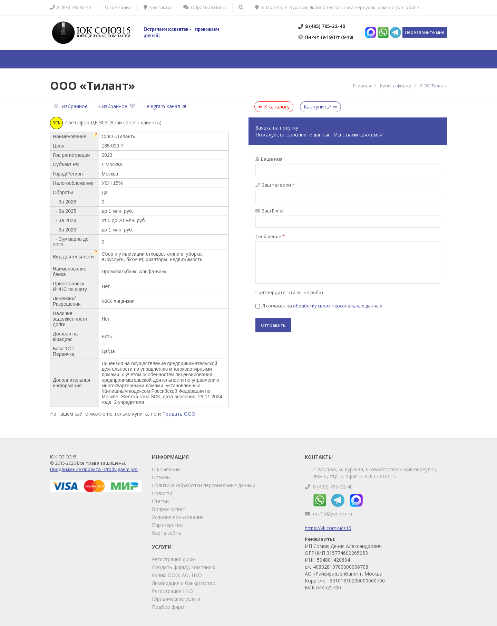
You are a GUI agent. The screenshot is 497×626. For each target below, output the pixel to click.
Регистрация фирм (174, 559)
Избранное (71, 106)
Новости (162, 493)
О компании (166, 469)
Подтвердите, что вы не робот (289, 292)
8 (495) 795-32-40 (333, 486)
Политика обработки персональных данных (203, 485)
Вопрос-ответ (168, 509)
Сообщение (270, 236)
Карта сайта (166, 533)
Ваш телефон (274, 185)
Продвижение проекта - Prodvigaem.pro (94, 469)
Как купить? (317, 106)
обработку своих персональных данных (337, 306)
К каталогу (277, 106)
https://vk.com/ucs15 (328, 528)
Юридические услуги (176, 599)
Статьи (160, 501)
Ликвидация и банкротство (184, 583)
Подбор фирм (168, 607)
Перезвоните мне (425, 32)
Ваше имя (268, 159)
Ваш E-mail (269, 211)
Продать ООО (178, 413)
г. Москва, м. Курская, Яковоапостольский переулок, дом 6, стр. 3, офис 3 (337, 7)
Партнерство (167, 525)
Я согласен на (318, 306)
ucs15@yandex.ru (332, 513)
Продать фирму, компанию (183, 567)
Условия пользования (178, 517)
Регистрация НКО (172, 591)
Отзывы (161, 477)
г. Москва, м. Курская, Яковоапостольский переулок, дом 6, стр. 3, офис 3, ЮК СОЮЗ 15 (375, 473)
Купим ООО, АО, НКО (177, 575)
